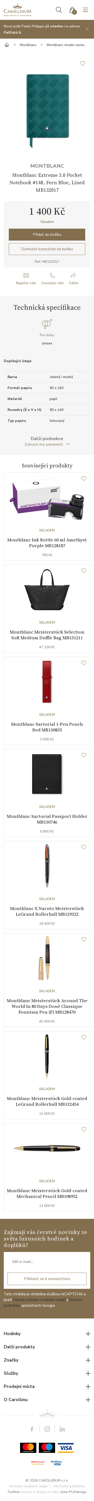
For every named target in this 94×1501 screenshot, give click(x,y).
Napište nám (26, 283)
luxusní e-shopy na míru (40, 1492)
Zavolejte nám (52, 283)
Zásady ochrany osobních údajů (39, 1299)
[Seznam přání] (84, 479)
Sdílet (73, 283)
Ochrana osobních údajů (28, 1486)
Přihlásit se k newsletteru (47, 1279)
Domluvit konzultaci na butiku (47, 249)
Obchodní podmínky (69, 1486)
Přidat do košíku (47, 234)
